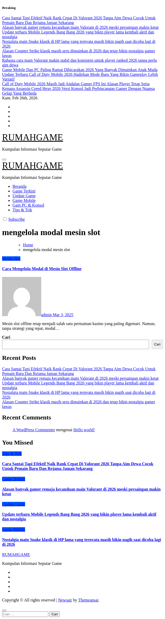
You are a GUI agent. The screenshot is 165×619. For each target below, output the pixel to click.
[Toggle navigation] (4, 159)
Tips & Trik (22, 210)
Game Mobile (24, 200)
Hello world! (84, 430)
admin (27, 315)
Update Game (24, 196)
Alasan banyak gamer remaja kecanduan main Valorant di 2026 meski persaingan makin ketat (80, 378)
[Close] (4, 610)
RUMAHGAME (32, 137)
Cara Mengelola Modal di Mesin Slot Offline (41, 268)
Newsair (65, 600)
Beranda (19, 186)
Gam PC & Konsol (28, 205)
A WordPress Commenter (34, 430)
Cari (6, 337)
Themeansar (88, 600)
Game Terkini (24, 191)
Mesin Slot (11, 258)
